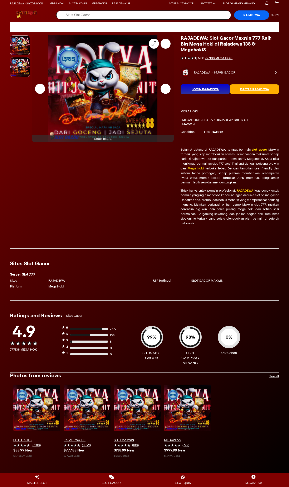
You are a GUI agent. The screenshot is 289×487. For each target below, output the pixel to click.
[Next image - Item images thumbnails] (166, 89)
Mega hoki (196, 168)
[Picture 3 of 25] (20, 67)
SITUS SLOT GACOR (181, 3)
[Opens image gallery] (154, 44)
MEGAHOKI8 (99, 3)
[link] (275, 72)
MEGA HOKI (57, 3)
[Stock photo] (20, 45)
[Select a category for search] (217, 15)
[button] (251, 15)
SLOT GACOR (34, 3)
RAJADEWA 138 (121, 3)
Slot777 (275, 15)
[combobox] (130, 15)
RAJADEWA (17, 3)
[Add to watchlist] (166, 44)
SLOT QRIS (183, 479)
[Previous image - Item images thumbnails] (40, 89)
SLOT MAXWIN (78, 3)
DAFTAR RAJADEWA (254, 89)
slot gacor (259, 149)
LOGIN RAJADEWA (205, 89)
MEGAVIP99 (253, 479)
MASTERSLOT (37, 479)
